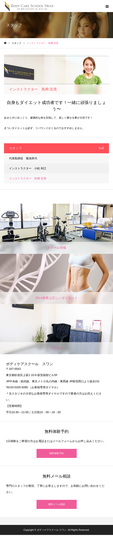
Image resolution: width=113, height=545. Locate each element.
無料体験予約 (56, 453)
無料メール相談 (56, 504)
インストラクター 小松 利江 (27, 168)
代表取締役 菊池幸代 (23, 158)
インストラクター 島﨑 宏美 (27, 178)
